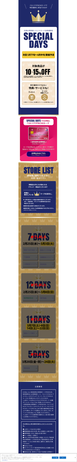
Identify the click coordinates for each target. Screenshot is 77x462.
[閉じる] (75, 457)
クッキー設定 (55, 457)
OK (62, 457)
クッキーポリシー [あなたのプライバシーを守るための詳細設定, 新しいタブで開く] (5, 460)
